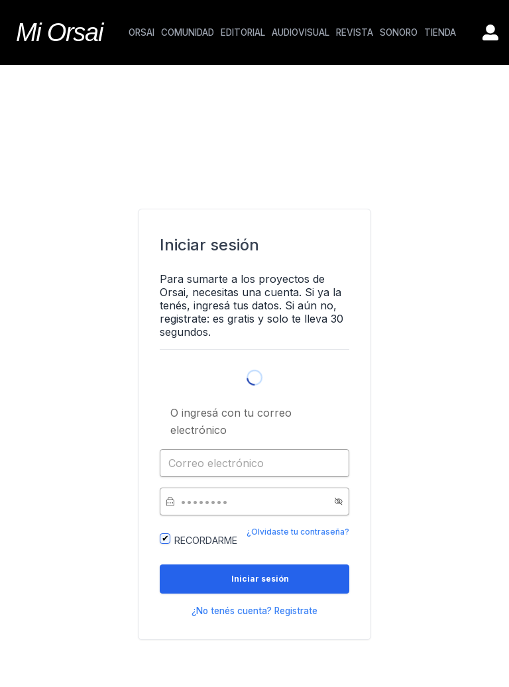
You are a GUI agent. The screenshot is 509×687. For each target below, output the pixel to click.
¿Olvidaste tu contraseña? (298, 532)
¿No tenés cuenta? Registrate (254, 611)
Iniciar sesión (260, 579)
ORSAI (141, 32)
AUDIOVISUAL (300, 32)
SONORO (399, 32)
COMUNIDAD (187, 32)
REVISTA (354, 32)
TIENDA (440, 32)
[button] (338, 501)
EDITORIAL (243, 32)
